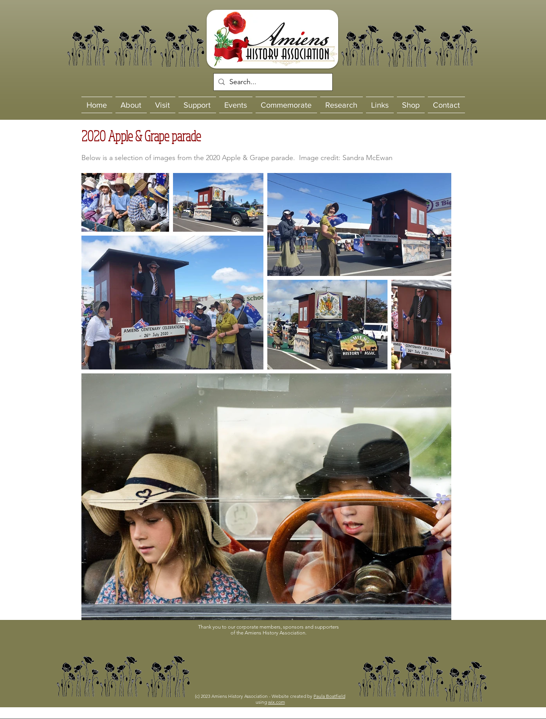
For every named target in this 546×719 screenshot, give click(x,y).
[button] (272, 661)
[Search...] (272, 82)
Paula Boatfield (329, 696)
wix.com (276, 702)
